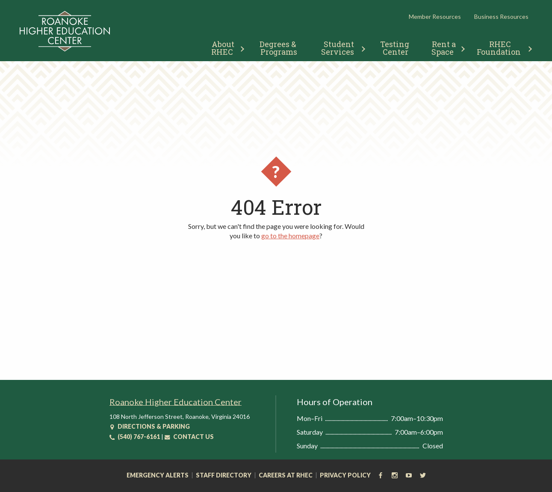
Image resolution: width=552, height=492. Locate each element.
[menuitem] (224, 46)
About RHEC (223, 48)
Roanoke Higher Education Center (175, 402)
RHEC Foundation (499, 48)
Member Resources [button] (435, 16)
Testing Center (395, 48)
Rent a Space (444, 48)
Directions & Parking (149, 426)
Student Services (338, 48)
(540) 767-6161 (134, 436)
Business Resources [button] (501, 16)
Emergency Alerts (158, 475)
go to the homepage (290, 235)
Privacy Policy (345, 475)
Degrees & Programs (279, 48)
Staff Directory (223, 475)
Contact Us (189, 436)
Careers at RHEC (286, 475)
